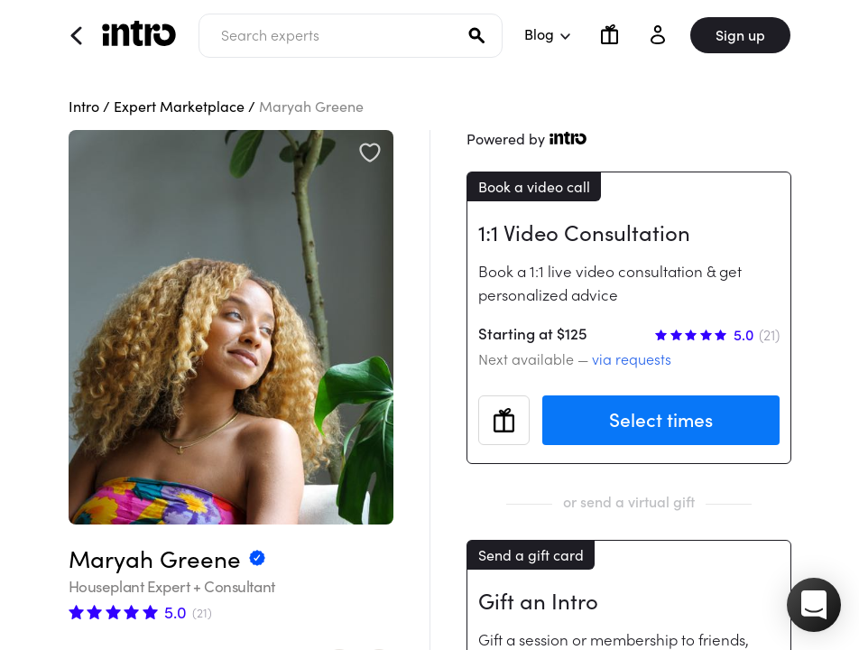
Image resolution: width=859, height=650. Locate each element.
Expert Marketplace (179, 107)
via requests (631, 359)
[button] (814, 605)
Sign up (740, 35)
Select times (661, 420)
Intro (84, 107)
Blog (546, 34)
